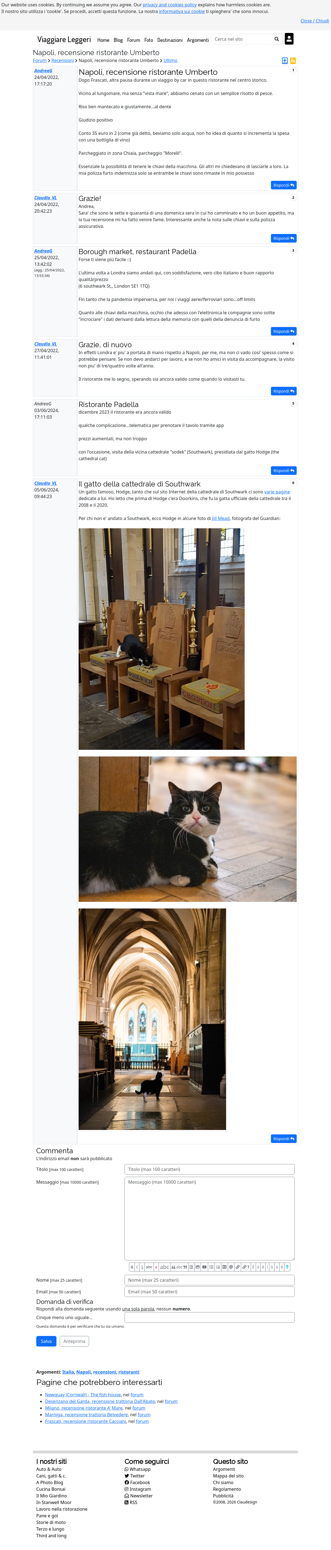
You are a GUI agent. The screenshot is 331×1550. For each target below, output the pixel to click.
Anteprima (74, 1341)
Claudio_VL (45, 198)
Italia (68, 1372)
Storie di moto (51, 1522)
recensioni (104, 1372)
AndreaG (43, 71)
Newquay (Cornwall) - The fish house (83, 1395)
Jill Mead (220, 518)
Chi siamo (223, 1482)
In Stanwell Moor (53, 1502)
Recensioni (62, 60)
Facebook (137, 1482)
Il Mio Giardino (51, 1496)
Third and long (51, 1536)
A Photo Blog (49, 1482)
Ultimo (170, 60)
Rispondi (283, 185)
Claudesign (247, 1502)
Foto (148, 39)
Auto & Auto (48, 1469)
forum (137, 1395)
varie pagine (277, 492)
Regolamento (227, 1489)
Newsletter (139, 1496)
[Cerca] (241, 39)
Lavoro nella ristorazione (61, 1509)
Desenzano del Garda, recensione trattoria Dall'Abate (100, 1401)
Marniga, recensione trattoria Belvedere (86, 1415)
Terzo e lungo (50, 1529)
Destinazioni (170, 39)
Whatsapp (138, 1469)
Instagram (138, 1489)
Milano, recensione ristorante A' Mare (84, 1408)
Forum (133, 39)
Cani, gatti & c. (51, 1476)
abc (149, 1267)
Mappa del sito (228, 1476)
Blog (118, 39)
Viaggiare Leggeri (64, 39)
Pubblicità (223, 1496)
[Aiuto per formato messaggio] (287, 1267)
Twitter (135, 1476)
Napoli (83, 1372)
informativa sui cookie (182, 11)
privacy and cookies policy (170, 5)
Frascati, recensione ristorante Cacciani (85, 1421)
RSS (131, 1502)
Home (104, 39)
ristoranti (128, 1372)
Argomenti (198, 39)
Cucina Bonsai (51, 1489)
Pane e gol (47, 1516)
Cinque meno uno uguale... (64, 1317)
